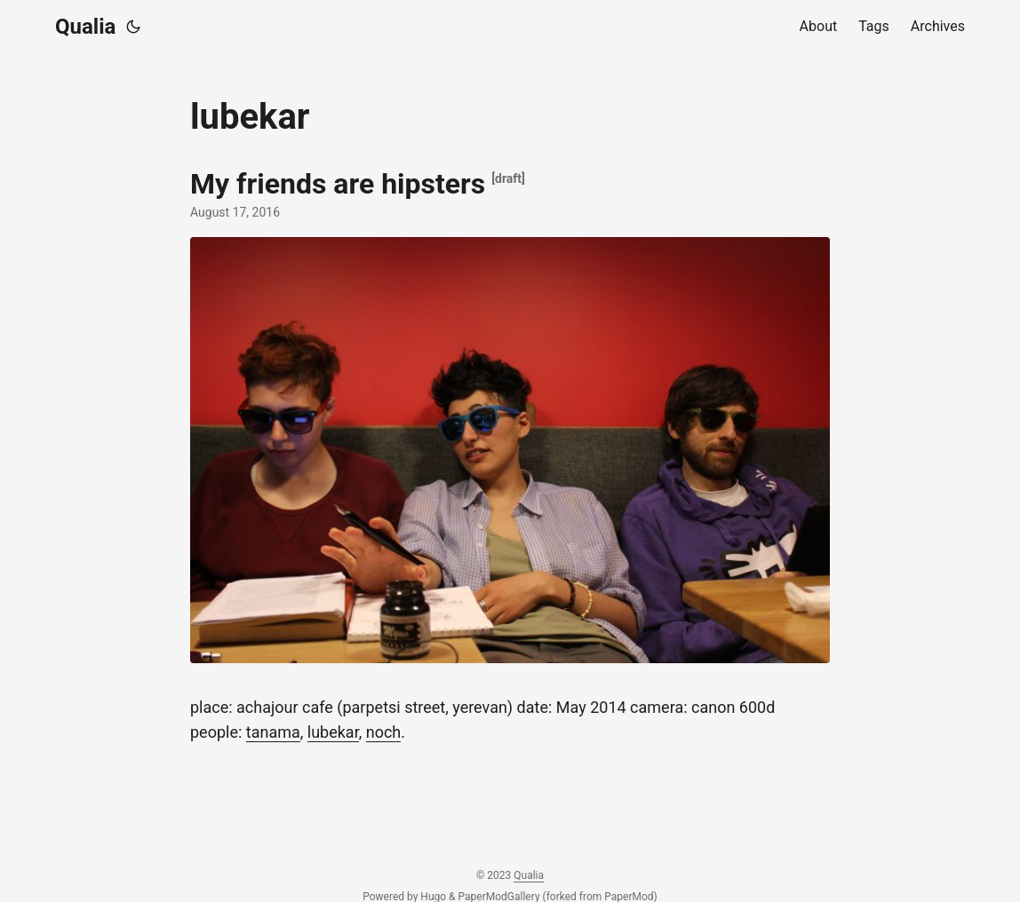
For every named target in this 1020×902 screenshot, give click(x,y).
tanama (273, 732)
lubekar (333, 732)
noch (384, 732)
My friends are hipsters (337, 184)
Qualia (85, 26)
